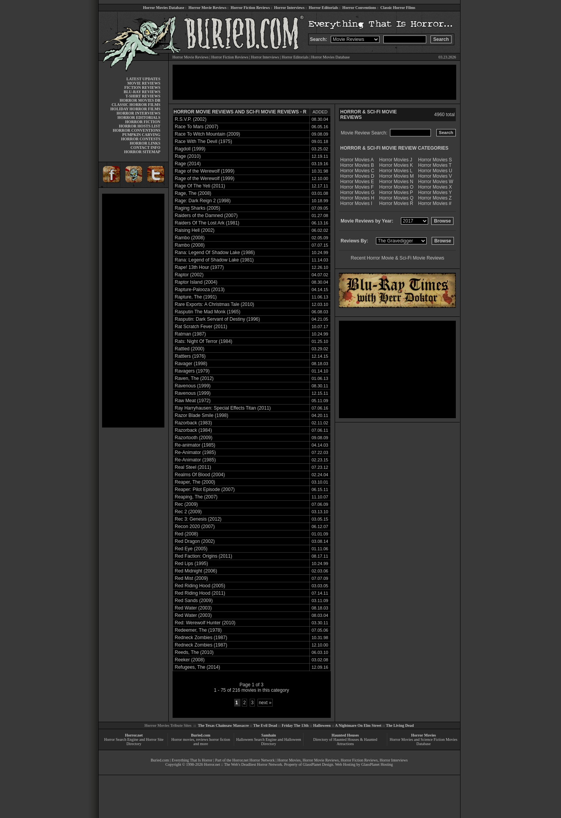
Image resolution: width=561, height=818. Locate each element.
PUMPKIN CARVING (141, 135)
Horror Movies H (357, 198)
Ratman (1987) (190, 334)
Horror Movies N (396, 181)
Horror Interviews (289, 7)
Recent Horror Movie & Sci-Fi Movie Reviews (397, 258)
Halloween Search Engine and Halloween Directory (268, 741)
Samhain (268, 735)
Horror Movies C (357, 170)
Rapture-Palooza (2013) (200, 289)
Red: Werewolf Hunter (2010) (205, 622)
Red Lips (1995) (191, 563)
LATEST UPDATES (144, 79)
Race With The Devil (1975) (203, 141)
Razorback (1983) (193, 423)
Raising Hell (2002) (195, 230)
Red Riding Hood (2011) (200, 593)
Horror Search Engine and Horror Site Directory (133, 741)
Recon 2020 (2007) (195, 526)
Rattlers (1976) (190, 356)
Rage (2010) (188, 156)
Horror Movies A (357, 160)
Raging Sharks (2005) (198, 208)
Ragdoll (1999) (190, 149)
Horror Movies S (435, 160)
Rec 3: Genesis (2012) (198, 519)
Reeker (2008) (190, 660)
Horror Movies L (395, 170)
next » (265, 702)
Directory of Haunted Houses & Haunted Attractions (345, 741)
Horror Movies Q (396, 198)
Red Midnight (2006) (196, 571)
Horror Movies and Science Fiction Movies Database (423, 741)
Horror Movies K (396, 165)
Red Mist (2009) (191, 578)
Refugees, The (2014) (198, 667)
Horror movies (182, 739)
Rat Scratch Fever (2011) (201, 326)
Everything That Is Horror (192, 760)
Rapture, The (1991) (196, 297)
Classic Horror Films (397, 7)
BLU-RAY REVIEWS (141, 92)
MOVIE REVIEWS (144, 83)
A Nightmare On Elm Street (358, 725)
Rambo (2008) (190, 237)
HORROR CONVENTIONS (137, 130)
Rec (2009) (186, 504)
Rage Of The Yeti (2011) (200, 186)
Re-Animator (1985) (195, 452)
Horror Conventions (359, 7)
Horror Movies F (357, 187)
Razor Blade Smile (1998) (201, 415)
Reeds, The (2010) (194, 652)
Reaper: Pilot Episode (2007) (205, 489)
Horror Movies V (435, 176)
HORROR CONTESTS (141, 139)
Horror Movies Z (435, 198)
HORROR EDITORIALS (138, 117)
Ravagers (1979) (192, 371)
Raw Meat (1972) (193, 400)
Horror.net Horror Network (253, 760)
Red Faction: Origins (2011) (203, 556)
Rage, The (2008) (193, 193)
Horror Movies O (396, 187)
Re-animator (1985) (195, 445)
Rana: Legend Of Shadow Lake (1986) (215, 252)
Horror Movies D (357, 176)
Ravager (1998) (191, 363)
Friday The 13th (295, 725)
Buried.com (200, 735)
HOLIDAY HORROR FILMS (135, 109)
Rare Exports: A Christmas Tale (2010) (214, 304)
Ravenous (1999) (193, 386)
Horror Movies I (356, 203)
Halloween (322, 725)
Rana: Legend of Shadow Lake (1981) (214, 260)
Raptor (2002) (189, 274)
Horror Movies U (435, 170)
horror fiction (219, 739)
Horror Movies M (396, 176)
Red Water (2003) (193, 608)
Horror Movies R (396, 203)
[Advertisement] (133, 311)
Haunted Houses (345, 735)
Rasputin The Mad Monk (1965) (208, 311)
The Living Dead (400, 725)
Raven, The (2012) (194, 378)
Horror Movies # (434, 203)
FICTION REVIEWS (142, 87)
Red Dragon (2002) (195, 541)
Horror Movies (423, 735)
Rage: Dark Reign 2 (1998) (203, 200)
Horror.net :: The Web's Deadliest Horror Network (243, 764)
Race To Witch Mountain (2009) (207, 134)
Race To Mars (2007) (197, 126)
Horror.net (134, 735)
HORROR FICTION (142, 122)
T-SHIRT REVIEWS (142, 96)
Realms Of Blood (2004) (200, 474)
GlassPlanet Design (318, 764)
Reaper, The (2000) (195, 482)
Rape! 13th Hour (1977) (199, 267)
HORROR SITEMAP (142, 152)
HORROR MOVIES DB (140, 100)
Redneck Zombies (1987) (201, 637)
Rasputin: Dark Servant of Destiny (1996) (217, 319)
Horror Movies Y (435, 192)
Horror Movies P (396, 192)
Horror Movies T (435, 165)
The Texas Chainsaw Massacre (223, 725)
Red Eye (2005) (191, 548)
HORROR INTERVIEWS (138, 113)
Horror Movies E (357, 181)
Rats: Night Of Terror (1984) (204, 341)
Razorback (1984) (193, 430)
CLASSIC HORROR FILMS (135, 104)
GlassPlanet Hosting (377, 764)
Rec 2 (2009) (188, 511)
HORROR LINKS (145, 143)
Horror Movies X (435, 187)
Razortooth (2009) (194, 437)
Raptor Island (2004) (196, 282)
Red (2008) (186, 534)
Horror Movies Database (163, 7)
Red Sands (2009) (194, 600)
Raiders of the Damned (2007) (206, 215)
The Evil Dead (265, 725)
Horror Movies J (395, 160)
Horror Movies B (357, 165)
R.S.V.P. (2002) (190, 119)
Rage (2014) (188, 163)
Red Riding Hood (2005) (200, 585)
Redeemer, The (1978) (198, 630)
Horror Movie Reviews (207, 7)
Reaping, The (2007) (196, 497)
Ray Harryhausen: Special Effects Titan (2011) (223, 408)
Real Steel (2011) (193, 467)
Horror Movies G (357, 192)
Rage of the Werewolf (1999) (205, 171)
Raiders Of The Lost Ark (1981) (207, 223)
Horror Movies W (435, 181)
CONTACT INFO (146, 147)
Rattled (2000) (190, 349)
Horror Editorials (323, 7)
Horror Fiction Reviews (250, 7)
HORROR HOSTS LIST (139, 126)
